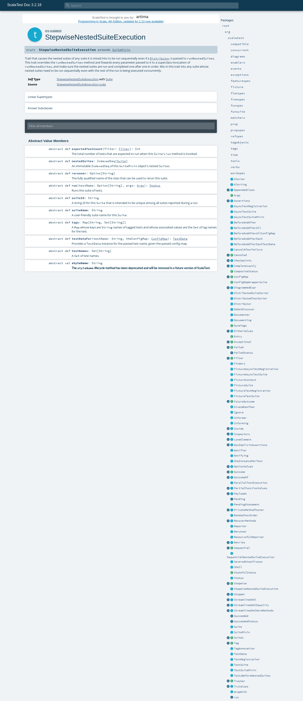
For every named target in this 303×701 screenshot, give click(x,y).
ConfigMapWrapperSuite (250, 282)
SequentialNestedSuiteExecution (250, 557)
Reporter (240, 526)
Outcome (239, 472)
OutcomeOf (241, 477)
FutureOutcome (244, 401)
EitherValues (243, 331)
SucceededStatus (246, 621)
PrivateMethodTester (249, 510)
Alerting (240, 184)
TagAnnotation (244, 648)
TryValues (241, 686)
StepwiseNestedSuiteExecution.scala (81, 84)
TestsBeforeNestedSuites (252, 675)
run (236, 697)
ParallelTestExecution (250, 482)
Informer (240, 417)
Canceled (240, 255)
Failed (239, 347)
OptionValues (243, 466)
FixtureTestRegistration (252, 390)
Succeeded (241, 616)
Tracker (239, 681)
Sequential (242, 547)
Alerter (239, 179)
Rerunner (240, 531)
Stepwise (240, 583)
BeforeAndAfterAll (247, 228)
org (47, 30)
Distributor (242, 304)
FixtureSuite (243, 385)
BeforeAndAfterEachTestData (254, 244)
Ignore (239, 412)
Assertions (242, 200)
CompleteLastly (245, 266)
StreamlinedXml (245, 599)
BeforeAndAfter (245, 222)
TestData (240, 654)
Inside (239, 428)
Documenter (242, 314)
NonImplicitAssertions (250, 445)
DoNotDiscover (244, 309)
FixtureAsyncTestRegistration (256, 369)
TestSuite (241, 664)
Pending (239, 499)
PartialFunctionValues (250, 488)
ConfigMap (241, 276)
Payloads (240, 493)
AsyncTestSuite (245, 211)
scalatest (56, 30)
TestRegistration (246, 659)
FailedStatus (243, 352)
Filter (239, 358)
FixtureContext (245, 379)
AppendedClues (244, 190)
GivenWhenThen (244, 407)
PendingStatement (246, 504)
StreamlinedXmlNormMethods (254, 610)
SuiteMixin (242, 632)
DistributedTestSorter (250, 298)
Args (237, 195)
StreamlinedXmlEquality (251, 605)
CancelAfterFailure (248, 249)
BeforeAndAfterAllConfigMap (254, 233)
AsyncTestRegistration (250, 206)
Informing (241, 423)
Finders (239, 363)
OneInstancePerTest (248, 461)
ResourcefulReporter (249, 537)
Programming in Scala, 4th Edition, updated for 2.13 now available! (121, 21)
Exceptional (242, 341)
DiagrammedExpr (245, 287)
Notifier (240, 450)
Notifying (241, 455)
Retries (239, 542)
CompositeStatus (246, 271)
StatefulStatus (245, 572)
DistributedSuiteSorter (251, 293)
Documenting (242, 320)
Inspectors (242, 434)
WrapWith (240, 692)
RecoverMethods (245, 520)
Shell (238, 567)
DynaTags (240, 325)
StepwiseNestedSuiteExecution (256, 588)
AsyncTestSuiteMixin (249, 217)
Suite (238, 626)
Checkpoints (242, 260)
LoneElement (242, 439)
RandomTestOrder (246, 515)
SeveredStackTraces (248, 561)
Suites (239, 637)
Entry (238, 336)
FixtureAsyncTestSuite (250, 374)
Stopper (239, 594)
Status (239, 578)
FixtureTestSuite (246, 396)
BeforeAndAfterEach (248, 238)
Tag (236, 643)
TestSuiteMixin (245, 670)
